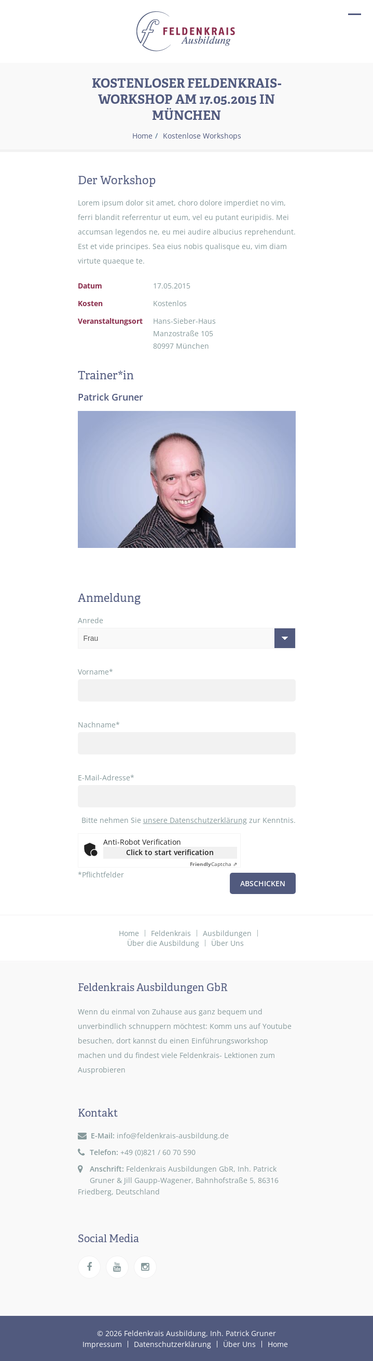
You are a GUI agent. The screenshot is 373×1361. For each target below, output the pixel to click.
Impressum (102, 1344)
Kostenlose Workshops (202, 136)
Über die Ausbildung (163, 943)
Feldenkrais (171, 933)
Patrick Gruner (110, 397)
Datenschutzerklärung (172, 1344)
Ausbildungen (227, 933)
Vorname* (187, 684)
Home (142, 136)
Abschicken (262, 883)
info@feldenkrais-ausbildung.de (173, 1135)
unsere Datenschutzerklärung (195, 820)
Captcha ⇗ (213, 864)
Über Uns (227, 943)
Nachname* (187, 737)
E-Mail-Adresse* (187, 790)
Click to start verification (170, 852)
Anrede (187, 632)
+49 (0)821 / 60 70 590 (158, 1152)
